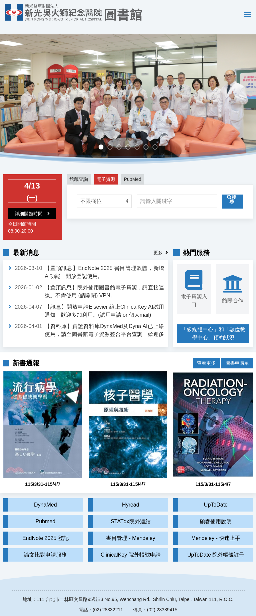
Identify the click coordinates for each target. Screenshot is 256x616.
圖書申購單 (237, 351)
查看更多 (206, 351)
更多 (158, 243)
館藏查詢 (78, 169)
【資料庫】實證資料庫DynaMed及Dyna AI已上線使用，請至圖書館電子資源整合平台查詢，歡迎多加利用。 (104, 324)
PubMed (132, 169)
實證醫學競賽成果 (148, 138)
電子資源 (106, 169)
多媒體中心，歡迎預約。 (130, 138)
